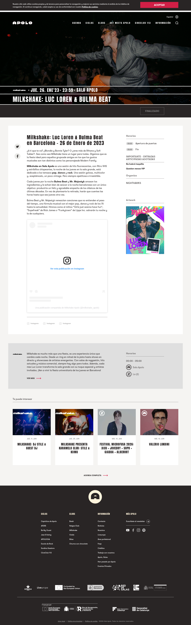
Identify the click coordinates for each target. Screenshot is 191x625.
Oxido (71, 533)
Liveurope (101, 533)
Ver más (34, 377)
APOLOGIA (45, 538)
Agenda (76, 21)
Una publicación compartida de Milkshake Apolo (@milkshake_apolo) (67, 306)
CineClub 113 (143, 21)
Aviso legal (61, 620)
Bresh (71, 520)
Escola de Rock (47, 542)
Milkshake (73, 529)
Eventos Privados (104, 565)
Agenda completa (95, 474)
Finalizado (152, 109)
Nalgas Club (74, 524)
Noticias (101, 524)
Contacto (101, 520)
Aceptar (159, 5)
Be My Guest (46, 529)
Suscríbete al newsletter (135, 520)
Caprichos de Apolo (49, 520)
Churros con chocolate (78, 542)
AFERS (43, 524)
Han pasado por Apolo (107, 560)
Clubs (101, 21)
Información (163, 21)
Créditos (101, 547)
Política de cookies (90, 7)
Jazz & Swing (46, 533)
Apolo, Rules (103, 556)
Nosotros (101, 529)
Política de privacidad (75, 620)
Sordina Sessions (47, 547)
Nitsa (71, 538)
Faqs (99, 542)
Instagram (35, 322)
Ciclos (90, 21)
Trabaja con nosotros (106, 551)
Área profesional (104, 538)
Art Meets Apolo (120, 21)
